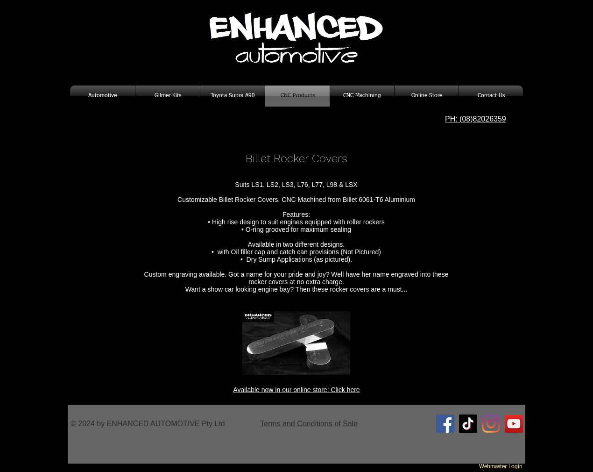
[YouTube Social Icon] (514, 424)
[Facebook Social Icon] (445, 424)
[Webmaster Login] (501, 467)
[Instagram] (491, 424)
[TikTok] (468, 424)
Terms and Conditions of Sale (309, 424)
